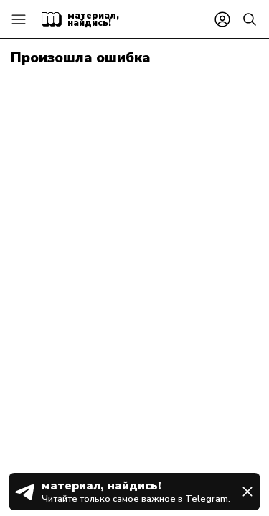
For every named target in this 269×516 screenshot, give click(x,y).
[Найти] (249, 19)
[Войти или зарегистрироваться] (222, 19)
